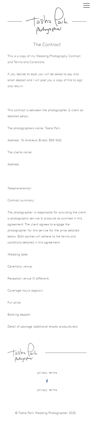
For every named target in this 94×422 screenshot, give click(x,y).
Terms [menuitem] (53, 372)
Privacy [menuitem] (42, 372)
